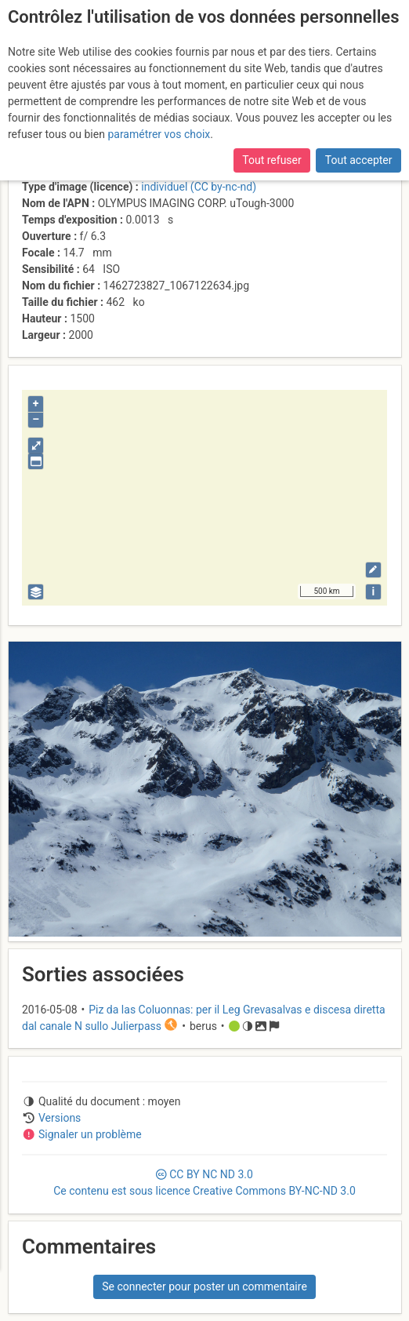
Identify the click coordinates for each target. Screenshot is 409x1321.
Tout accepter (359, 160)
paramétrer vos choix (158, 134)
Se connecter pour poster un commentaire (204, 1286)
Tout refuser (271, 160)
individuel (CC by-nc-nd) (198, 186)
